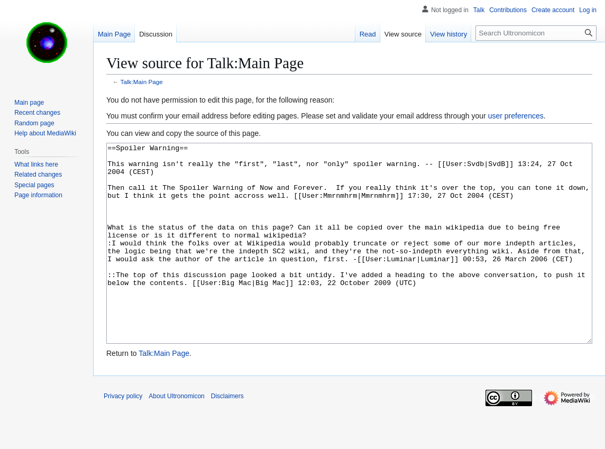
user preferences (516, 116)
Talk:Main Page (142, 81)
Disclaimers (227, 435)
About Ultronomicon (176, 435)
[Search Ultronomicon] (536, 33)
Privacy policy (123, 435)
